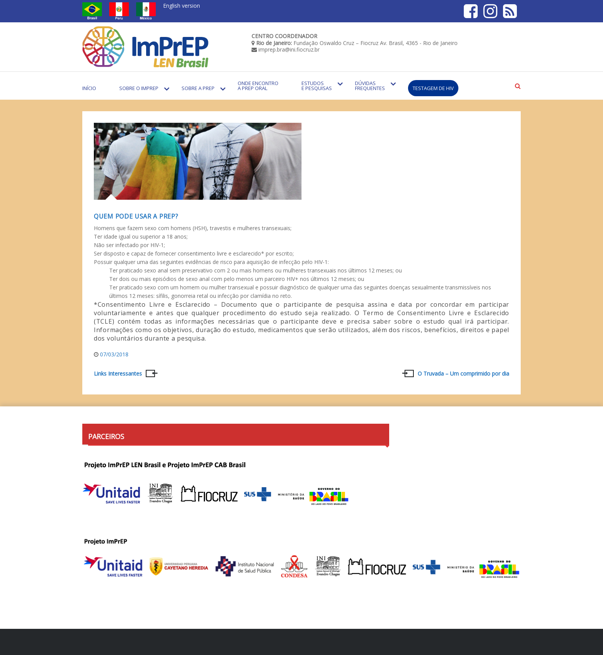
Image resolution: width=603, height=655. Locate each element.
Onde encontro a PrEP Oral (258, 86)
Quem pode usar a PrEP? (136, 216)
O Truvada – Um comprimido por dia (463, 373)
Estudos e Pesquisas (317, 86)
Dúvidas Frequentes (370, 86)
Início (89, 88)
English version (181, 5)
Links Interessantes (118, 373)
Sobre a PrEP (198, 88)
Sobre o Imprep (138, 88)
